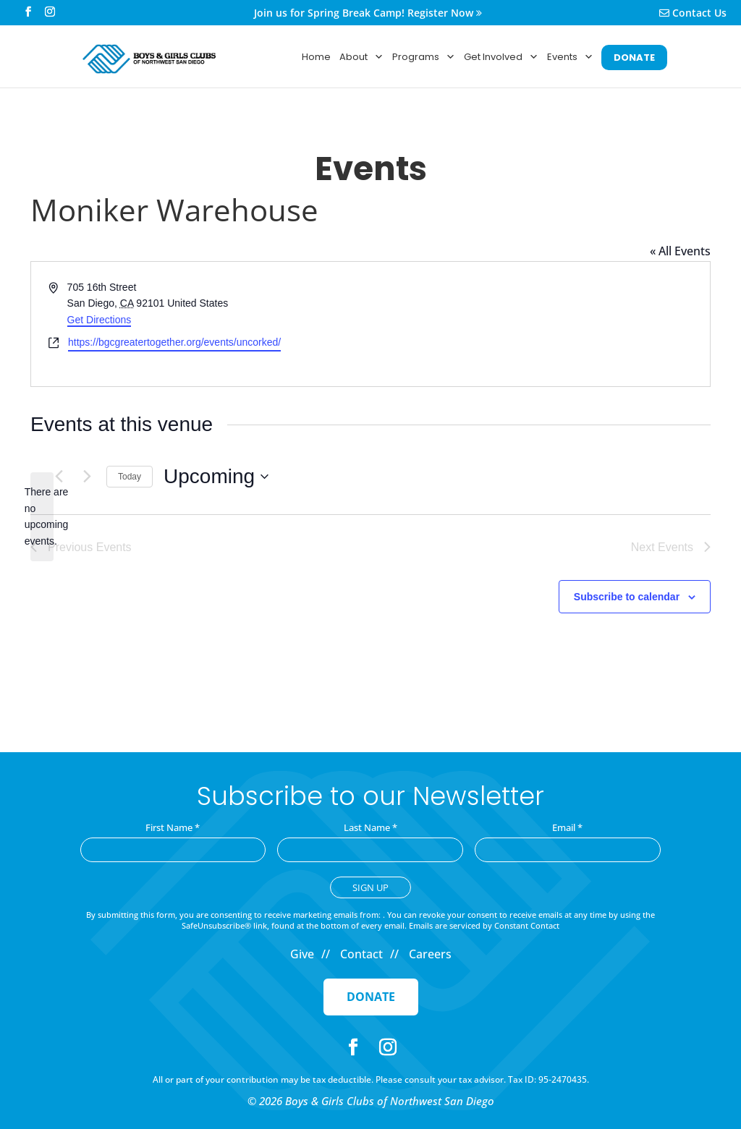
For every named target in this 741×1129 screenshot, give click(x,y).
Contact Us (693, 14)
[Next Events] (87, 476)
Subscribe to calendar (626, 596)
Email (567, 827)
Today (129, 477)
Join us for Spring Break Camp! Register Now (368, 14)
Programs (423, 57)
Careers (430, 954)
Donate (371, 997)
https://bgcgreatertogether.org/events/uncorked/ (174, 342)
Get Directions (99, 319)
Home (316, 57)
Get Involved (501, 57)
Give (302, 954)
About (361, 57)
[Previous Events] (58, 476)
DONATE (634, 57)
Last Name (370, 827)
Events (570, 57)
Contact (361, 954)
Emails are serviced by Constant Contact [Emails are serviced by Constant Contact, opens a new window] (484, 925)
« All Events (680, 251)
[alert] (42, 516)
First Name (172, 827)
